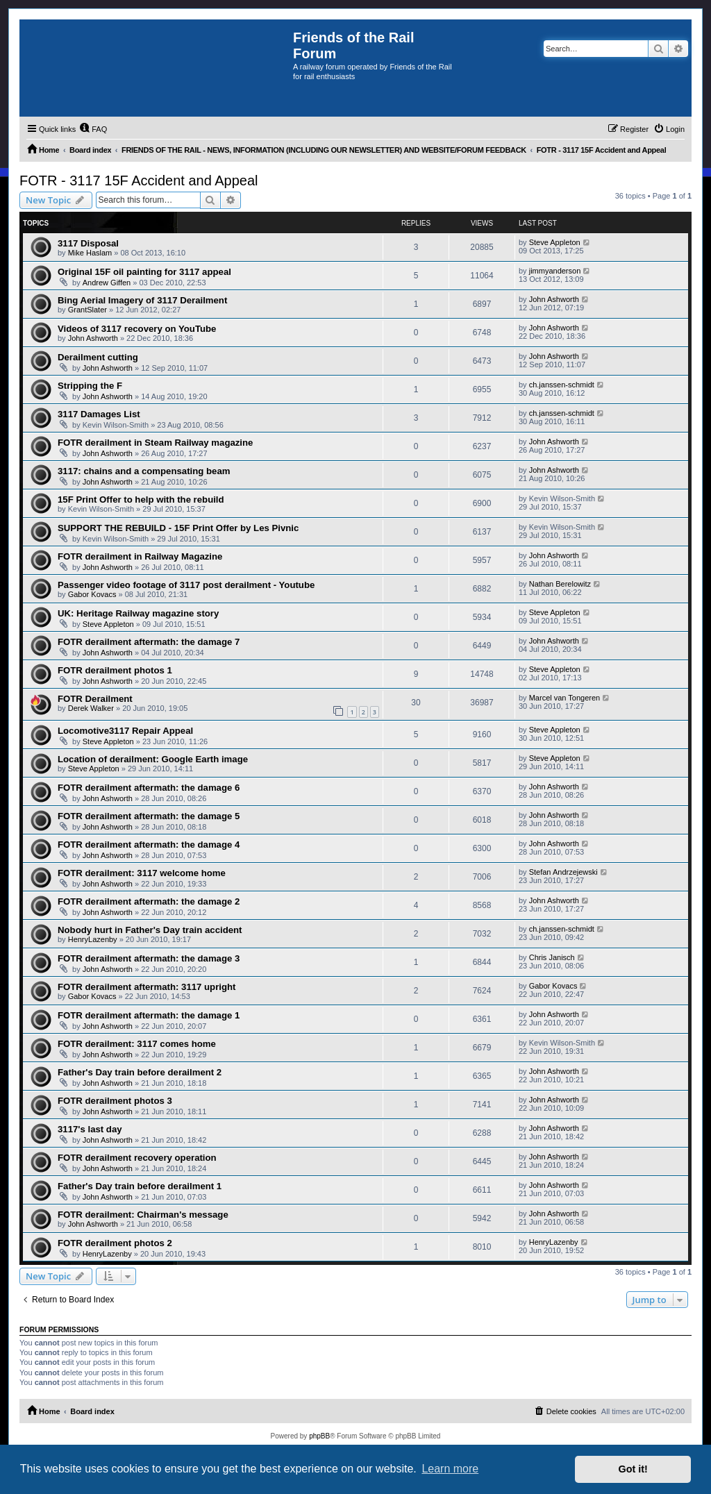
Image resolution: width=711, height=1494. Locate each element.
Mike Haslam (90, 253)
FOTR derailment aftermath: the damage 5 (149, 816)
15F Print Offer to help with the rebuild (141, 499)
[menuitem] (93, 129)
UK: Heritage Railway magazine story (138, 613)
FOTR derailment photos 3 (115, 1101)
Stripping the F (90, 385)
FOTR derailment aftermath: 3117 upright (146, 987)
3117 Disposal (88, 243)
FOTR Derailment (95, 699)
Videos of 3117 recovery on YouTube (137, 329)
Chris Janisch (552, 957)
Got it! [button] (633, 1469)
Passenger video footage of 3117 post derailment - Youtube (186, 585)
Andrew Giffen (107, 282)
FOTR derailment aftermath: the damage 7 (149, 642)
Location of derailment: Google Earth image (153, 759)
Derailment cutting (98, 357)
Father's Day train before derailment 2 (139, 1072)
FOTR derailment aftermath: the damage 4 (149, 844)
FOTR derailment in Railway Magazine (140, 556)
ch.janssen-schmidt (561, 384)
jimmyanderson (555, 271)
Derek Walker (91, 708)
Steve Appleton (554, 242)
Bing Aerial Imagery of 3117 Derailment (142, 300)
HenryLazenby (92, 939)
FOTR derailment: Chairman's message (143, 1214)
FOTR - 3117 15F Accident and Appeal (138, 180)
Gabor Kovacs (92, 594)
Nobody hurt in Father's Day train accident (150, 930)
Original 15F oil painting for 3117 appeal (144, 272)
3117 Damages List (99, 414)
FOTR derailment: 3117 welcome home (142, 873)
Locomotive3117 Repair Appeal (125, 730)
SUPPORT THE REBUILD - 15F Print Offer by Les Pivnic (178, 528)
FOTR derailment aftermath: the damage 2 (149, 901)
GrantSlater (87, 309)
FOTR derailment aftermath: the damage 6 (149, 787)
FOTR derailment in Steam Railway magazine (155, 442)
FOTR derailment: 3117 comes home (137, 1044)
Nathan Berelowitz (560, 584)
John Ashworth (554, 299)
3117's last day (90, 1129)
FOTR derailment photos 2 (115, 1243)
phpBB (319, 1436)
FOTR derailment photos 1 (115, 670)
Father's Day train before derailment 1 (139, 1186)
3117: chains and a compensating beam (144, 471)
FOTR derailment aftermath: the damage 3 (149, 958)
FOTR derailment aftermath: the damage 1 (149, 1015)
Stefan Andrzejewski (563, 872)
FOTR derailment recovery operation (137, 1157)
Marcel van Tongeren (565, 698)
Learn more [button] (449, 1469)
